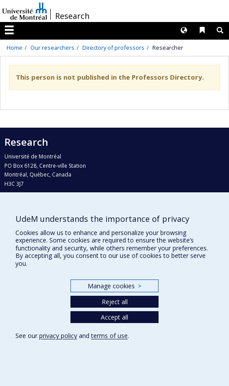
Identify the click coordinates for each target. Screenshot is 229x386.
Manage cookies (114, 286)
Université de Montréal (24, 11)
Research (72, 16)
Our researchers (52, 47)
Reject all (115, 302)
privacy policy (58, 335)
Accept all (114, 317)
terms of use (109, 335)
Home (14, 47)
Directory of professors (113, 47)
